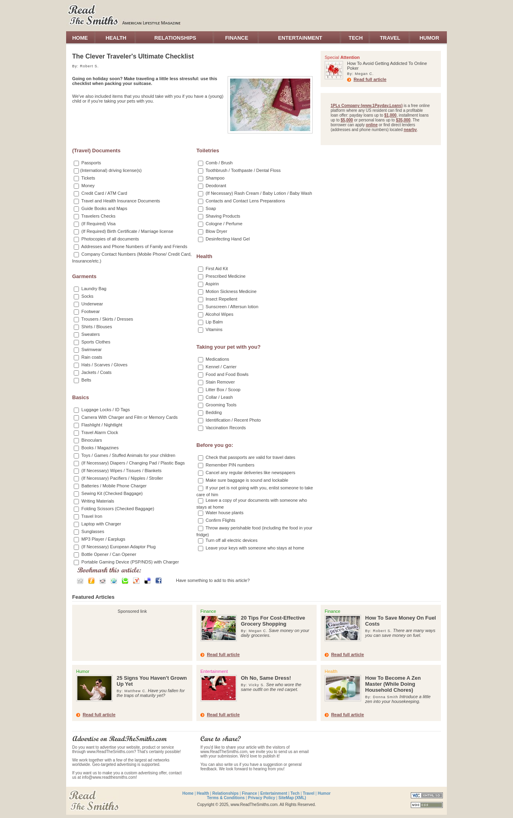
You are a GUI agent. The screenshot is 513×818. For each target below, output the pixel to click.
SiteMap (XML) (292, 798)
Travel (309, 793)
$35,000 (403, 120)
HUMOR (429, 38)
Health (203, 793)
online (372, 125)
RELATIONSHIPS (175, 38)
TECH (356, 38)
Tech (295, 793)
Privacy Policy (261, 798)
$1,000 (390, 115)
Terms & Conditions (225, 798)
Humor (324, 793)
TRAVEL (390, 38)
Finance (249, 793)
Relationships (225, 793)
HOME (80, 38)
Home (188, 793)
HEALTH (115, 38)
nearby (410, 129)
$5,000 (347, 120)
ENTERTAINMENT (300, 38)
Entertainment (273, 793)
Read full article (369, 79)
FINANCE (236, 38)
